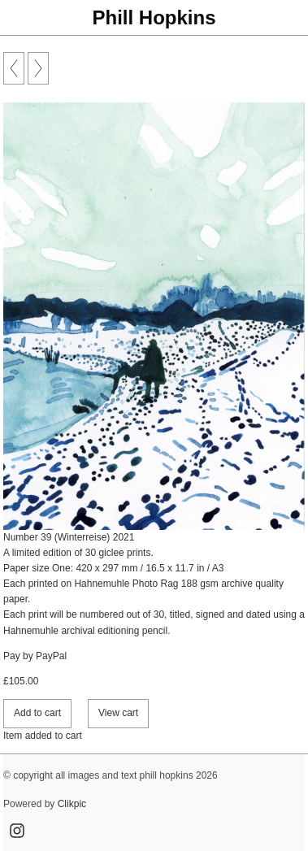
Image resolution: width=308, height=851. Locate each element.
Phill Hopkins (153, 17)
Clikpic (72, 804)
